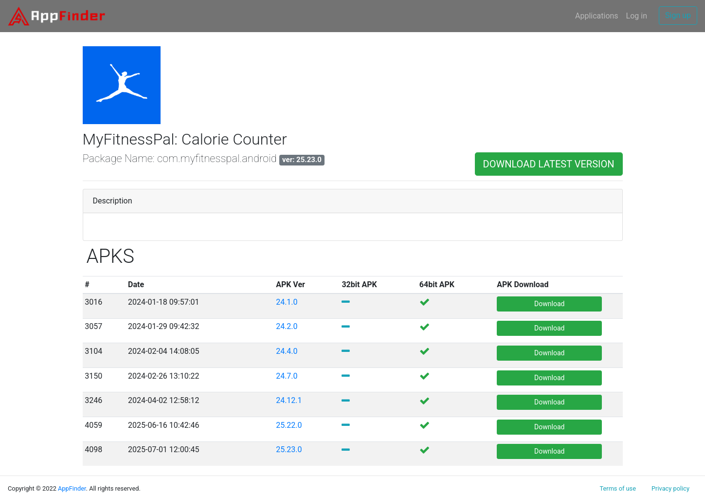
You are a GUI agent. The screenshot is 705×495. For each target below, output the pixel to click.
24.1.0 (286, 302)
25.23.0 (289, 449)
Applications (596, 15)
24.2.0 (286, 326)
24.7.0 (287, 376)
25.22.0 (289, 425)
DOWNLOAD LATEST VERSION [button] (549, 164)
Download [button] (549, 304)
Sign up (678, 15)
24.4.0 (286, 351)
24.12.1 (290, 400)
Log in (636, 15)
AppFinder (72, 488)
